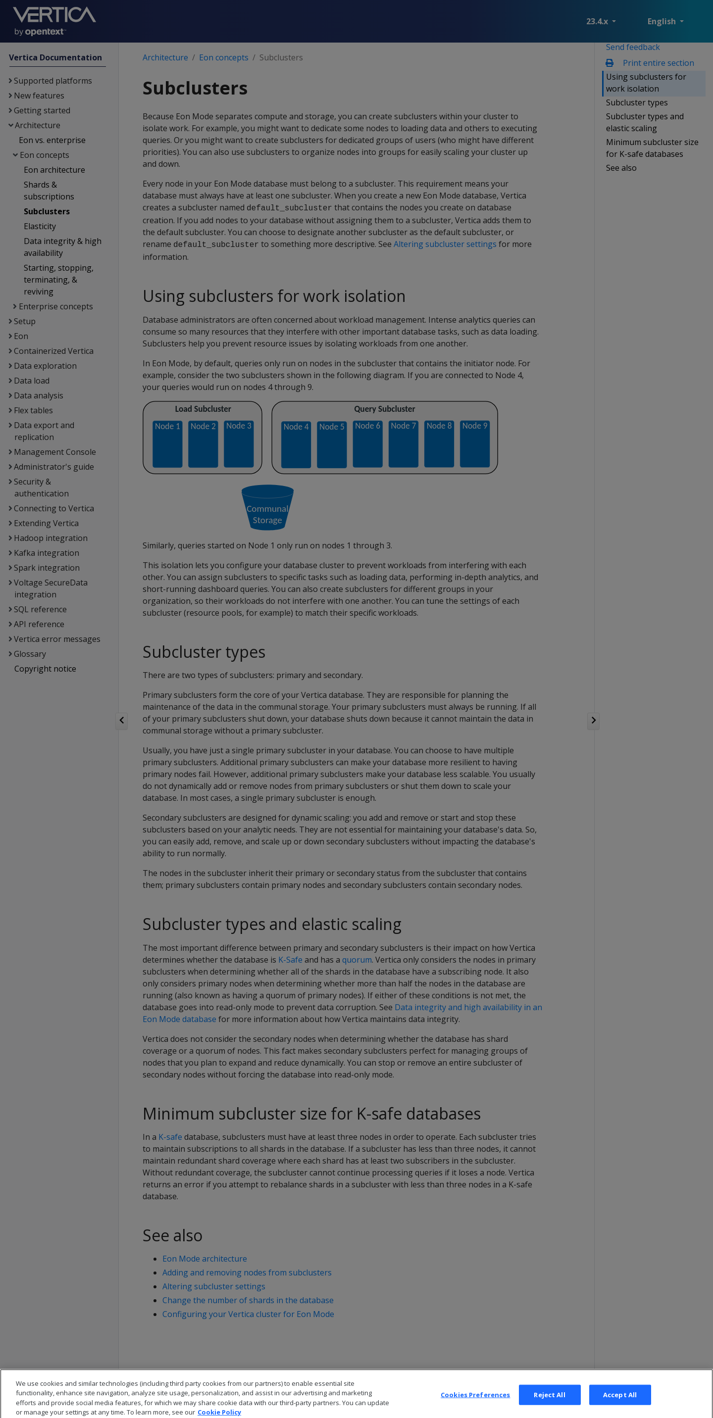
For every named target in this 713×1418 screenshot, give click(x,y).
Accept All (620, 1402)
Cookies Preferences (475, 1402)
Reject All (549, 1402)
